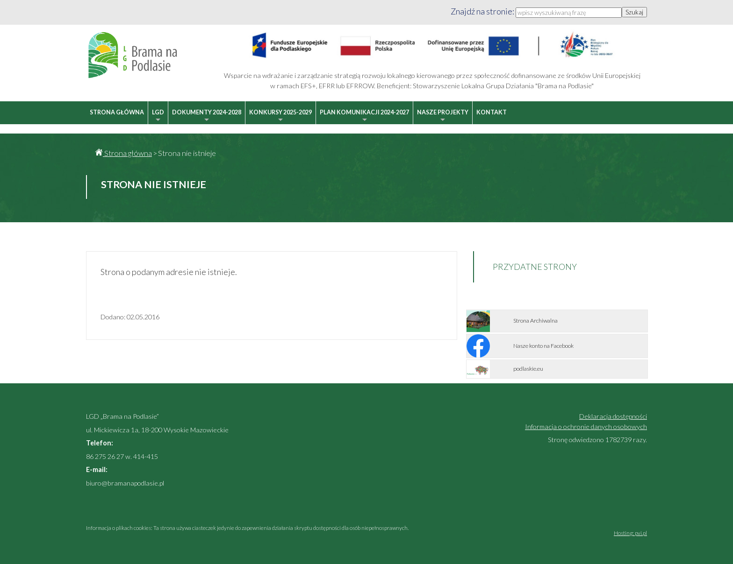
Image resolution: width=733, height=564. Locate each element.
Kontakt (491, 112)
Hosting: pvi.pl (630, 533)
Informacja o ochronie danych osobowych (586, 426)
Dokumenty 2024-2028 (206, 116)
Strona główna (117, 112)
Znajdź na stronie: (483, 11)
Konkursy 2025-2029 (280, 116)
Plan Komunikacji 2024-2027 (364, 116)
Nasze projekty (442, 116)
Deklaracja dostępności (613, 416)
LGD (158, 116)
